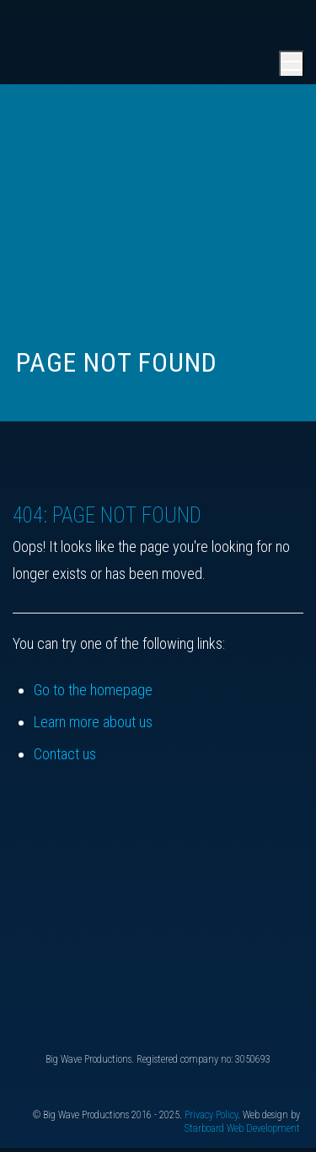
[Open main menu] (291, 63)
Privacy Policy (211, 1115)
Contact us (65, 754)
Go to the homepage (93, 690)
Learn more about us (93, 722)
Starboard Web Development (242, 1128)
